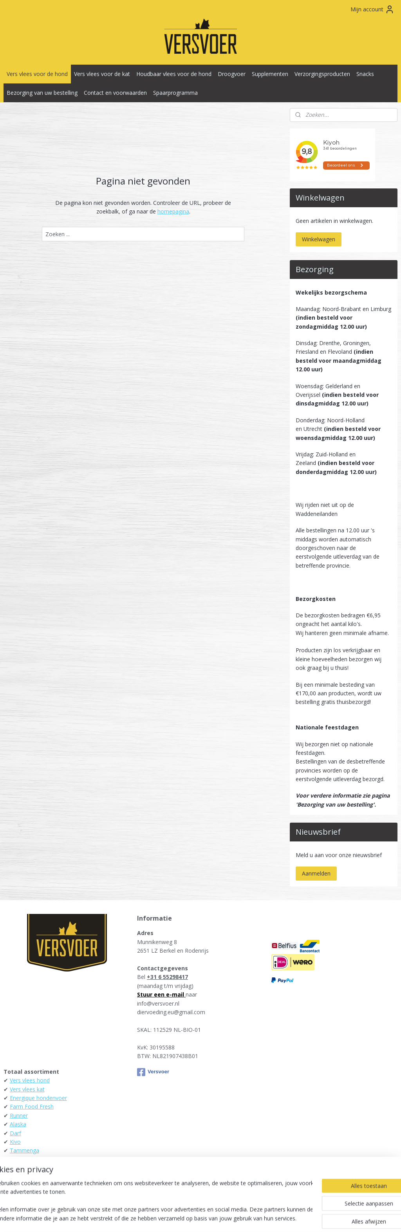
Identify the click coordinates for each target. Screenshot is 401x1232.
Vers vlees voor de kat (102, 74)
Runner (19, 1115)
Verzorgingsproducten (322, 74)
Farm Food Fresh (32, 1106)
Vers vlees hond (30, 1080)
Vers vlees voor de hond (37, 74)
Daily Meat (23, 1159)
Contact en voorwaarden (115, 92)
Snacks (365, 74)
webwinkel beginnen (212, 1218)
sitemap (165, 1218)
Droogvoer (232, 74)
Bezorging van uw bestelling (42, 92)
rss (182, 1218)
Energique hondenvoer (38, 1098)
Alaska (18, 1124)
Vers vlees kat (27, 1089)
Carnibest (22, 1185)
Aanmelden (316, 873)
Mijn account (372, 9)
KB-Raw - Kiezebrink (35, 1168)
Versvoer (153, 1072)
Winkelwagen (318, 239)
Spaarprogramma (175, 92)
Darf (15, 1133)
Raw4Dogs (24, 1177)
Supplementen (270, 74)
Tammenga (24, 1150)
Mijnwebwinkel (280, 1218)
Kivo (15, 1141)
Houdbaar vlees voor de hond (173, 74)
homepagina (173, 211)
